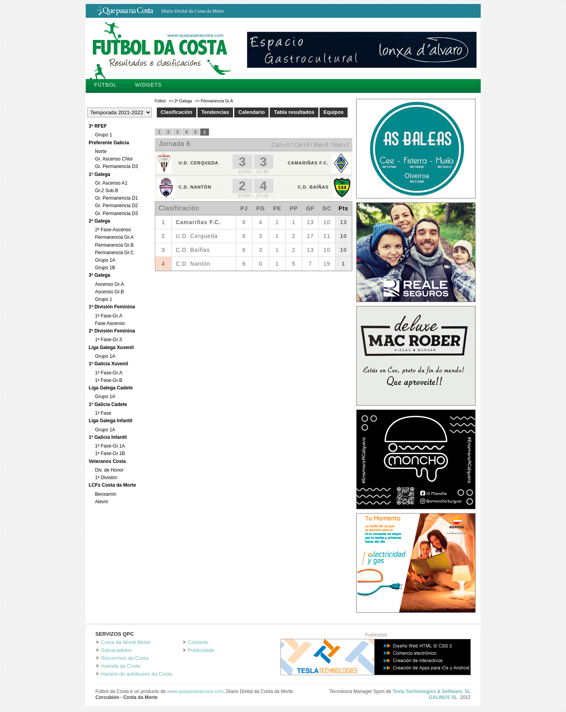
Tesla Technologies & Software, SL (432, 691)
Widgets (148, 85)
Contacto (198, 642)
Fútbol (105, 85)
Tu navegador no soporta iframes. (253, 199)
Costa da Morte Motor (126, 642)
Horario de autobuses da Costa (136, 674)
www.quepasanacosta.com (195, 691)
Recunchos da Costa (125, 658)
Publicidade (201, 650)
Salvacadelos (116, 650)
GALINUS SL (443, 697)
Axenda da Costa (121, 666)
